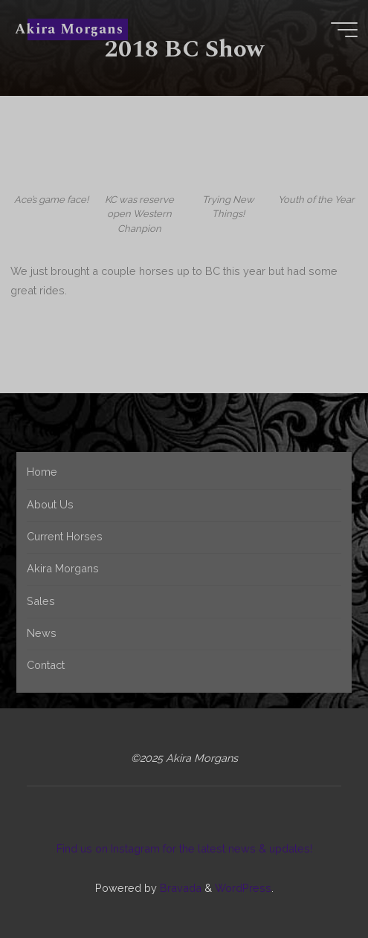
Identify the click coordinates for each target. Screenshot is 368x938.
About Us (50, 504)
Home (42, 471)
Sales (41, 601)
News (42, 633)
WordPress (243, 888)
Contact (46, 665)
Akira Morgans (69, 29)
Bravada (179, 888)
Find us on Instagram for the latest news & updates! (184, 848)
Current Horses (65, 536)
